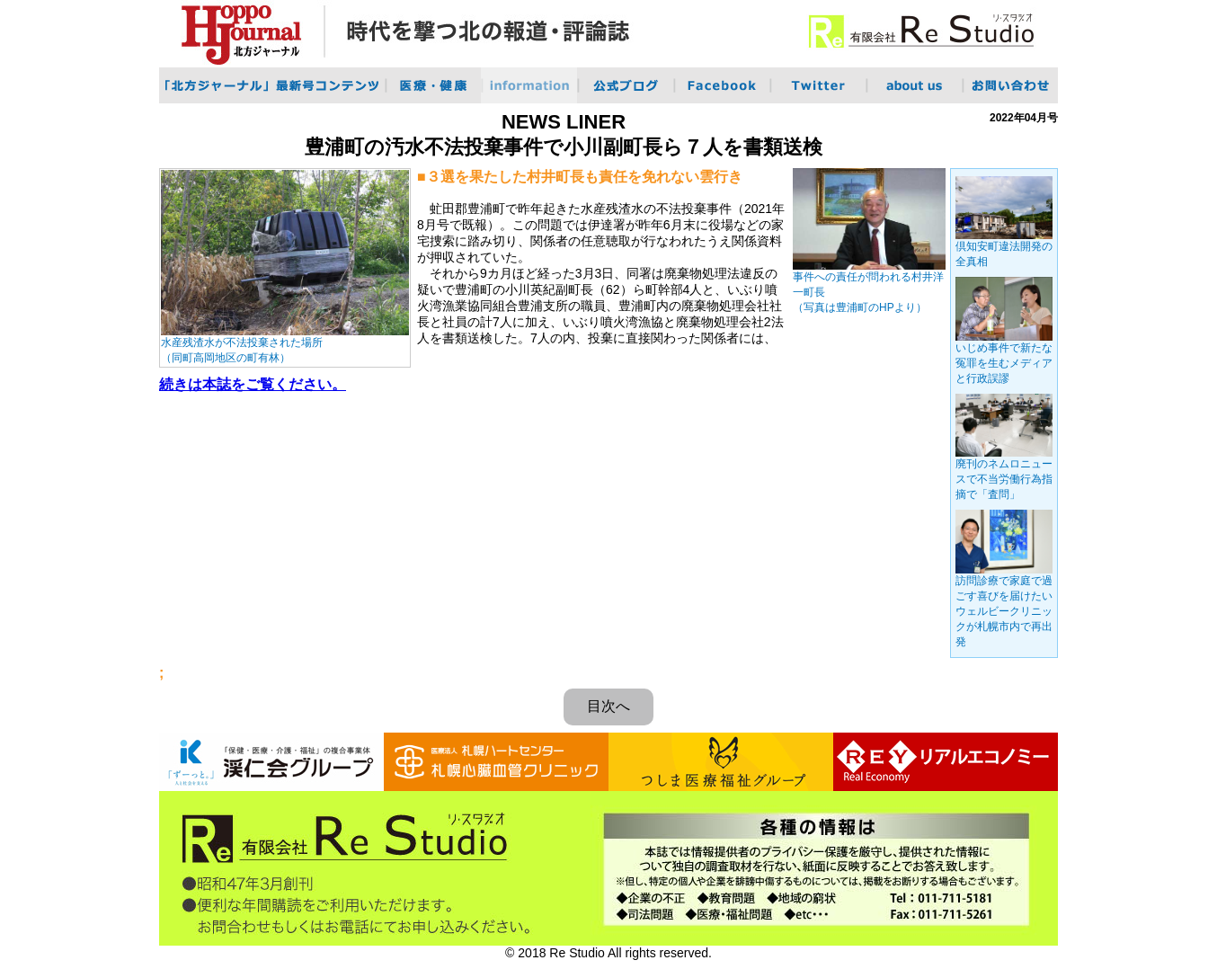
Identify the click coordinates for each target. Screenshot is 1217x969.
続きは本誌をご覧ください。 (252, 384)
